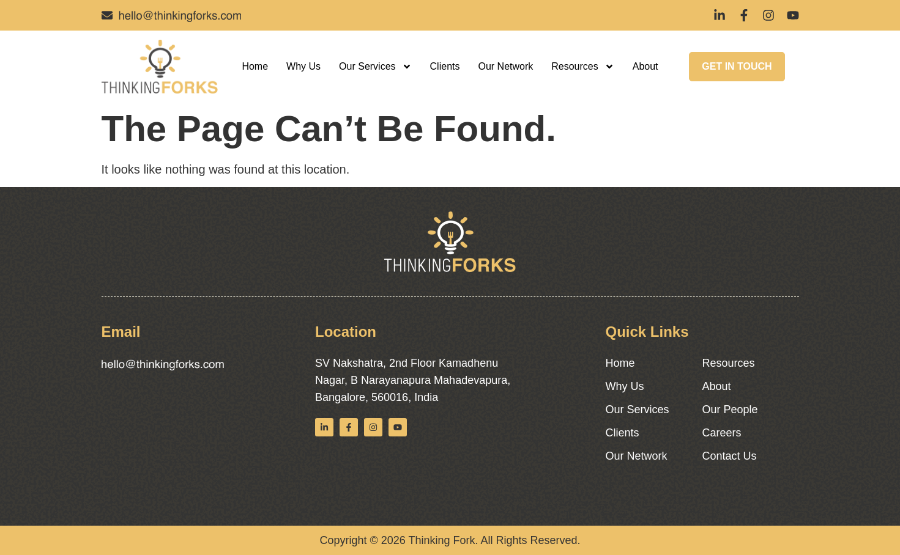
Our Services (375, 67)
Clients (445, 66)
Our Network (505, 66)
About (645, 66)
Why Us (303, 66)
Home (255, 66)
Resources (582, 67)
